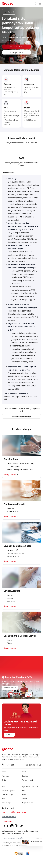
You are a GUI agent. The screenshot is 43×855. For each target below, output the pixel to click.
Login (9, 734)
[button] (21, 172)
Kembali (9, 12)
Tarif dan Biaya (7, 795)
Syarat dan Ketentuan (30, 786)
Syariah (25, 776)
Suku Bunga (6, 803)
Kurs (3, 799)
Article (24, 799)
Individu (4, 772)
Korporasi (5, 776)
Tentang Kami (27, 780)
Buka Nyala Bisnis (16, 52)
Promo (4, 786)
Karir (24, 795)
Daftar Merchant (16, 46)
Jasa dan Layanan (8, 790)
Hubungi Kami (7, 821)
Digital (4, 780)
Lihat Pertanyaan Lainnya (21, 416)
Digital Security (27, 803)
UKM (24, 772)
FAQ (23, 790)
